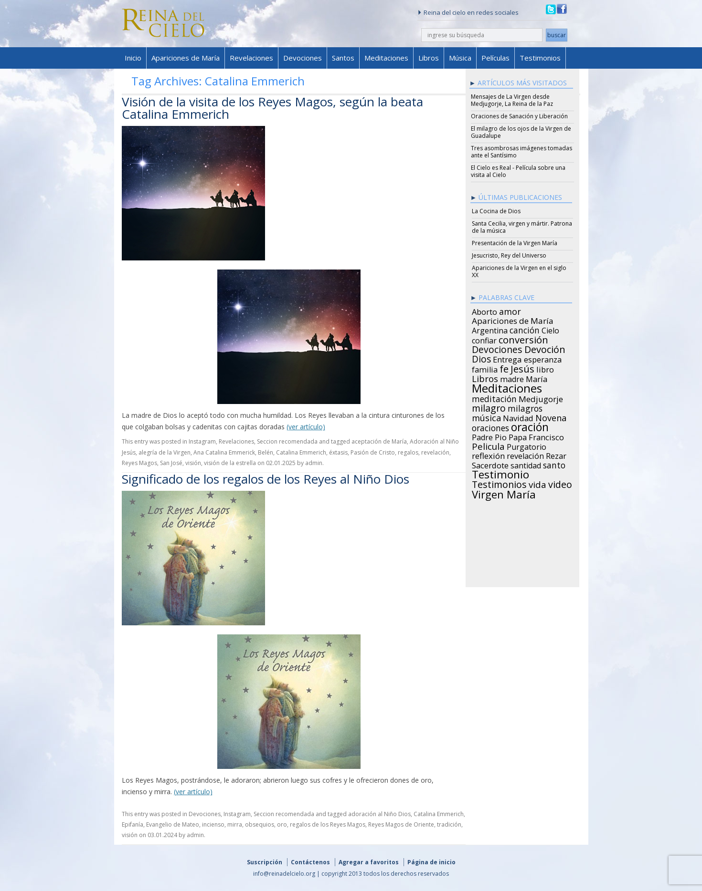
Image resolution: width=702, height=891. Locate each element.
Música (460, 57)
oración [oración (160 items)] (530, 426)
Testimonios (540, 57)
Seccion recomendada (287, 441)
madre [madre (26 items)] (512, 378)
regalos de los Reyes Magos (327, 824)
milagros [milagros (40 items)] (525, 407)
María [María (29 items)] (536, 378)
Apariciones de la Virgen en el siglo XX (519, 271)
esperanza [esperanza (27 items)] (543, 358)
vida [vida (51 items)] (537, 483)
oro (282, 824)
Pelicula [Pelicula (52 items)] (488, 445)
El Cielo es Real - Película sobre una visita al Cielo (518, 171)
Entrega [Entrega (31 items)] (507, 358)
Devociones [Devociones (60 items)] (497, 348)
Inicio (133, 57)
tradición (449, 824)
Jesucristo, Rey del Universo (509, 255)
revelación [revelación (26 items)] (525, 454)
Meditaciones (386, 57)
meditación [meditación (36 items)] (494, 397)
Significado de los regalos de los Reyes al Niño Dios (265, 478)
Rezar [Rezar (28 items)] (556, 454)
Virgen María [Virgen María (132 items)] (504, 493)
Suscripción (264, 862)
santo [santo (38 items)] (554, 463)
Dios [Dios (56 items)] (481, 358)
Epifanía (132, 824)
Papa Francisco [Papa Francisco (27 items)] (536, 436)
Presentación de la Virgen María (514, 243)
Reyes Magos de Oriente (401, 824)
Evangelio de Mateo (172, 824)
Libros (428, 57)
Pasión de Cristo (373, 452)
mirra (234, 824)
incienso (213, 824)
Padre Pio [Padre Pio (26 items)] (489, 436)
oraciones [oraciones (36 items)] (490, 426)
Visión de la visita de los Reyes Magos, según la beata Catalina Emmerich (272, 108)
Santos (343, 57)
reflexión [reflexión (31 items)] (488, 454)
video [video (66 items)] (560, 483)
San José (171, 463)
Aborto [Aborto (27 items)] (484, 310)
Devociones (302, 57)
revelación (435, 452)
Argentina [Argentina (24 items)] (490, 329)
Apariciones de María (185, 57)
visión (193, 463)
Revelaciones (251, 57)
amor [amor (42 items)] (510, 310)
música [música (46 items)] (486, 416)
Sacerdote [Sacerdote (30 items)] (490, 464)
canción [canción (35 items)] (525, 328)
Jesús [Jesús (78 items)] (522, 367)
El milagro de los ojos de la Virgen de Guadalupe (521, 132)
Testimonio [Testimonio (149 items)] (500, 473)
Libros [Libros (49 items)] (485, 377)
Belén (265, 452)
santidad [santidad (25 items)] (526, 464)
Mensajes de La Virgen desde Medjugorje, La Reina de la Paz (512, 100)
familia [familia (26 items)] (485, 368)
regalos (408, 452)
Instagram (202, 441)
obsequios (259, 824)
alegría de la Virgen (164, 452)
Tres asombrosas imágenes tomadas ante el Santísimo (521, 151)
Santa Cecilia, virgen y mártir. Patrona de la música (522, 227)
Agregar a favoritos (369, 862)
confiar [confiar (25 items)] (484, 339)
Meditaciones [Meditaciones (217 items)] (507, 387)
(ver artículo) (306, 426)
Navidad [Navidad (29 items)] (518, 417)
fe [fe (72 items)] (504, 368)
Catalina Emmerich (301, 452)
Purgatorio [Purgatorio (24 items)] (526, 445)
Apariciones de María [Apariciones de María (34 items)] (512, 319)
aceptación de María (379, 441)
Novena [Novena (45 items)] (550, 416)
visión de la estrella (230, 463)
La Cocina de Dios (496, 211)
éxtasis (338, 452)
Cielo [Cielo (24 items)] (550, 329)
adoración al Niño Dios (379, 814)
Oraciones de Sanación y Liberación (519, 116)
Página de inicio (431, 862)
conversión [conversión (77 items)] (523, 338)
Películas (495, 57)
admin (313, 463)
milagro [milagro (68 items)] (489, 407)
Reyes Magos (139, 463)
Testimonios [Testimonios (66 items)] (499, 483)
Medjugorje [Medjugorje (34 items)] (541, 398)
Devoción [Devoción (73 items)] (544, 348)
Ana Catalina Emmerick (224, 452)
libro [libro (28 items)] (545, 368)
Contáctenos (310, 862)
